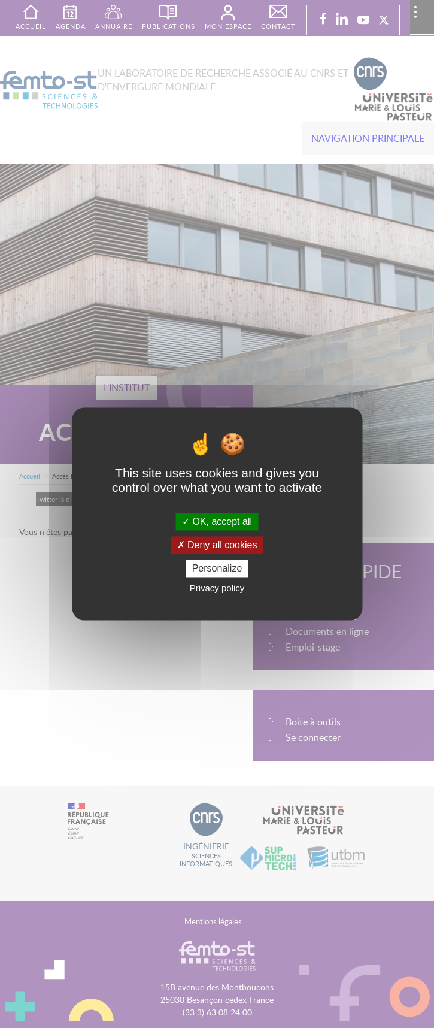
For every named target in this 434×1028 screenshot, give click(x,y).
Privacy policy (217, 588)
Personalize (217, 568)
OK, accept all (217, 521)
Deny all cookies (217, 545)
